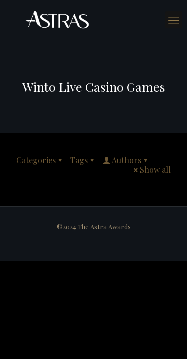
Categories (40, 160)
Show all (151, 169)
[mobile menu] (173, 19)
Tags (83, 160)
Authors (125, 160)
